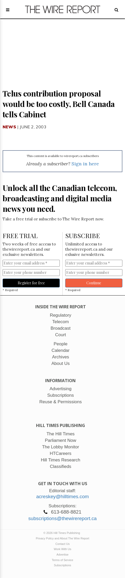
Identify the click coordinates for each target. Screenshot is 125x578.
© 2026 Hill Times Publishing (62, 532)
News (9, 126)
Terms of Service (62, 560)
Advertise (63, 554)
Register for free (31, 282)
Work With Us (62, 549)
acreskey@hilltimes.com (62, 496)
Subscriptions (62, 565)
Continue (93, 282)
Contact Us (62, 543)
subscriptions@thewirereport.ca (62, 518)
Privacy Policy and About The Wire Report (62, 538)
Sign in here (85, 164)
